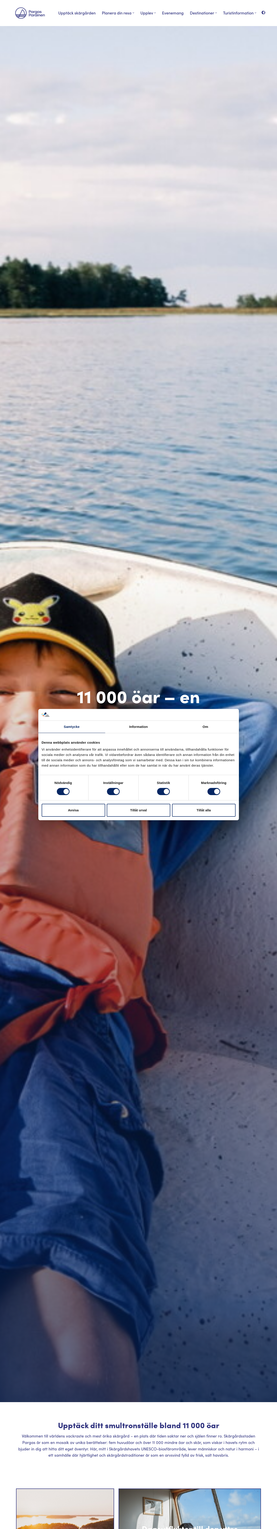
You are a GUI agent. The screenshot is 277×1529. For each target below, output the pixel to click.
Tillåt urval (138, 810)
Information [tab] (138, 727)
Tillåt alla (204, 810)
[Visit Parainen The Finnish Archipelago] (30, 13)
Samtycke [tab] (72, 727)
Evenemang (173, 13)
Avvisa (73, 810)
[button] (133, 13)
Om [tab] (205, 727)
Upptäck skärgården (77, 13)
